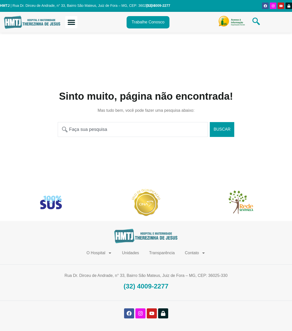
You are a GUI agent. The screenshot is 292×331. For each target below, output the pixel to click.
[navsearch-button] (256, 22)
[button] (71, 22)
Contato (195, 253)
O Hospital (99, 253)
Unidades (130, 253)
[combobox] (133, 129)
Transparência (162, 253)
